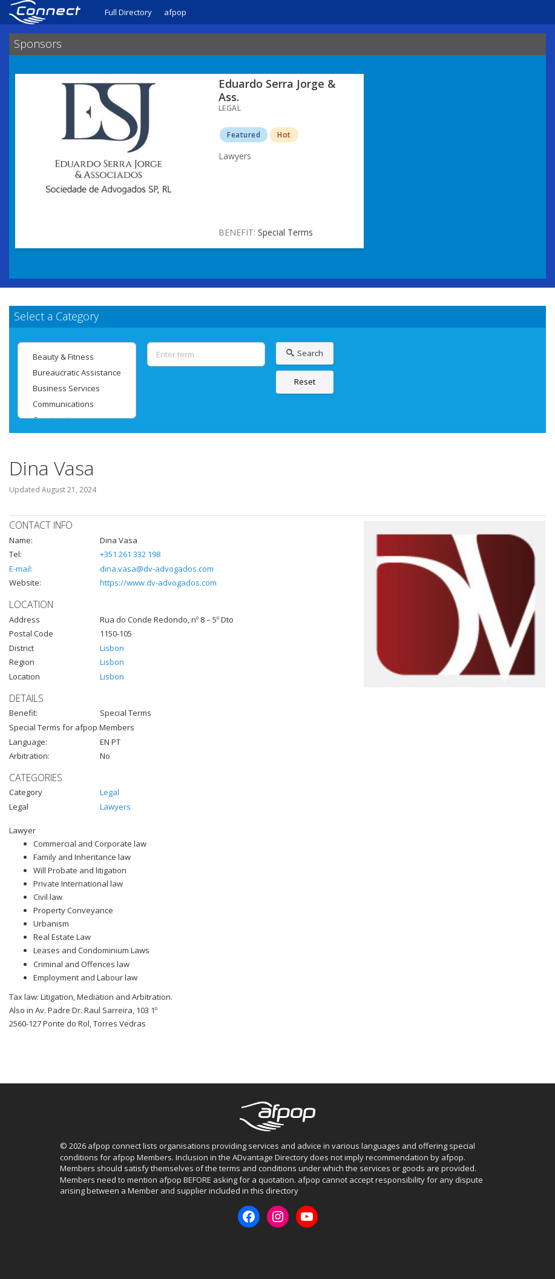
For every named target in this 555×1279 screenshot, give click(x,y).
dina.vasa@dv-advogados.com (157, 568)
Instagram (88, 1248)
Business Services (77, 388)
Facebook (68, 1248)
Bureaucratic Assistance (77, 372)
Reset (304, 381)
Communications (77, 404)
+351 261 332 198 (130, 554)
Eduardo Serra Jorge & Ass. (277, 90)
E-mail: (21, 568)
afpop (175, 12)
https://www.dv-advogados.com (158, 582)
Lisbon (112, 648)
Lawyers (115, 806)
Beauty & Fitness (77, 357)
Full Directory (128, 12)
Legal (109, 792)
